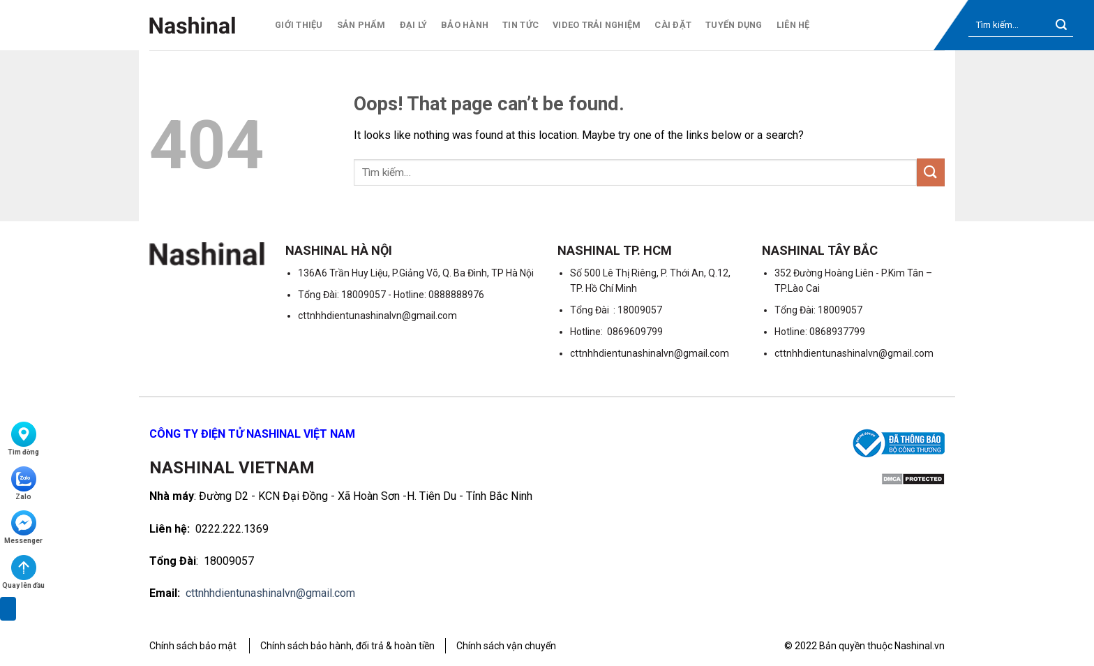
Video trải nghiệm (596, 25)
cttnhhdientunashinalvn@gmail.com (270, 593)
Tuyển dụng (734, 25)
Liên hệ (793, 25)
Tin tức (520, 25)
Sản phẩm (361, 25)
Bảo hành (464, 25)
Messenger (23, 527)
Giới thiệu (299, 25)
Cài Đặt (672, 25)
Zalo (23, 483)
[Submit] (1061, 25)
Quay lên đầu (23, 572)
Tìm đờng (23, 439)
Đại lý (414, 25)
